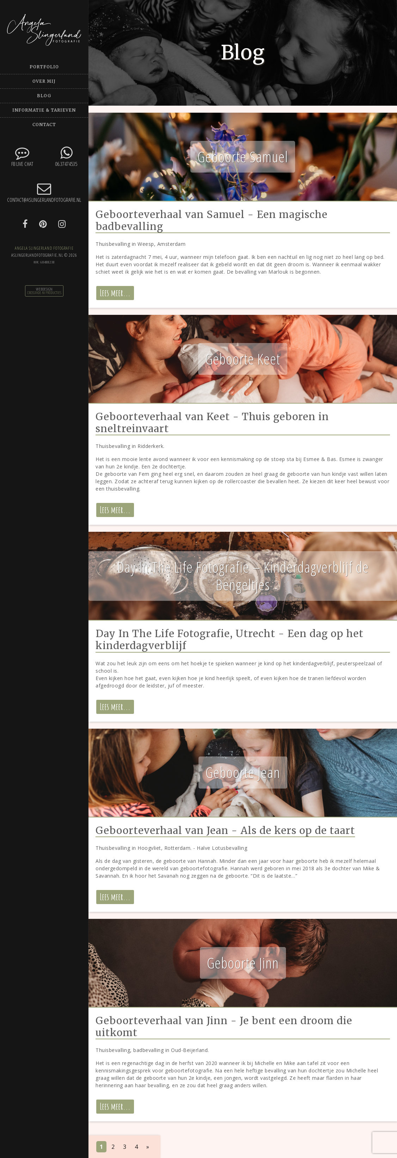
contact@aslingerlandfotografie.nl (44, 192)
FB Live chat (22, 156)
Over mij (44, 81)
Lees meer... (115, 292)
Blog (44, 95)
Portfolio (44, 66)
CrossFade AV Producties (44, 292)
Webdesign (44, 289)
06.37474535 (66, 156)
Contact (44, 124)
